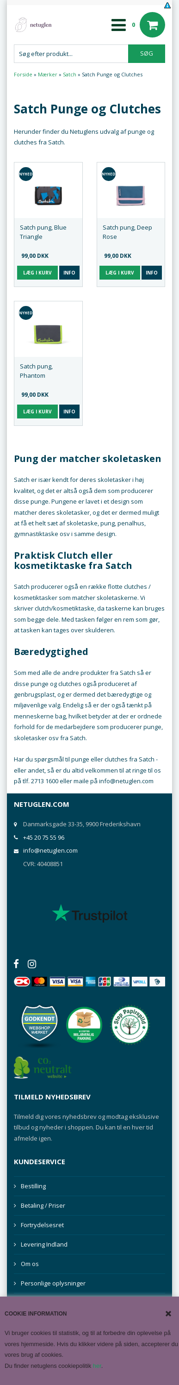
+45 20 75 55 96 (43, 837)
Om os (30, 1264)
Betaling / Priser (43, 1205)
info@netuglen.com (50, 850)
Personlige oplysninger (53, 1283)
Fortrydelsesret (42, 1225)
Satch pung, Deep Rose (127, 232)
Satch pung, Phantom (36, 371)
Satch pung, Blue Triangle (43, 232)
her (97, 1365)
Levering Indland (44, 1244)
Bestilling (33, 1186)
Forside (23, 74)
